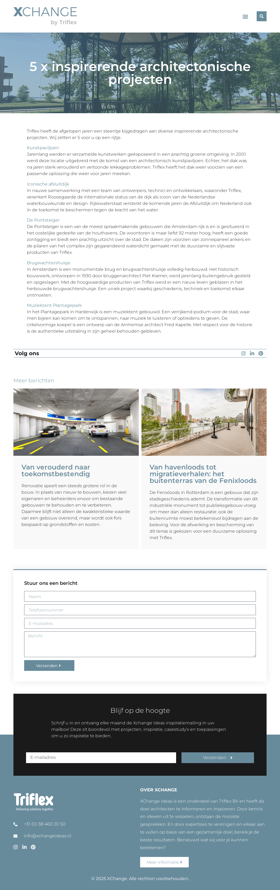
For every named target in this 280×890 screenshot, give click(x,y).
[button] (245, 16)
